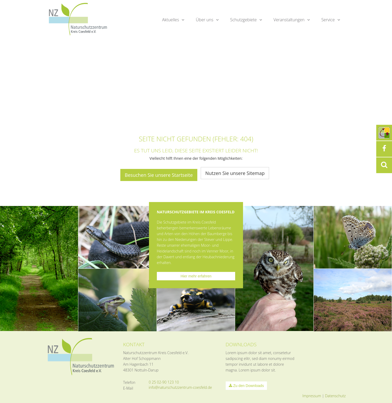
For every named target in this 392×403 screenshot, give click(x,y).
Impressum (311, 395)
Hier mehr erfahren (196, 276)
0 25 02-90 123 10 (164, 382)
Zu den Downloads (246, 386)
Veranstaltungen (289, 20)
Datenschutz (335, 395)
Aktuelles (170, 20)
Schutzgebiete (243, 20)
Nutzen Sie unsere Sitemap (235, 173)
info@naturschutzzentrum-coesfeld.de (180, 387)
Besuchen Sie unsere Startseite (159, 175)
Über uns (204, 20)
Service (328, 20)
